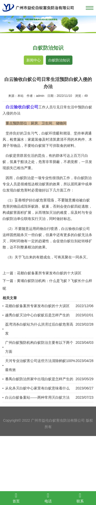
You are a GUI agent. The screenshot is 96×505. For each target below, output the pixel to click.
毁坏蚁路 (31, 216)
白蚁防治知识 (59, 60)
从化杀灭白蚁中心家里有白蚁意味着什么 (37, 398)
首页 (16, 497)
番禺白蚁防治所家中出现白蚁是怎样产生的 (39, 389)
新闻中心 (33, 60)
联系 (80, 497)
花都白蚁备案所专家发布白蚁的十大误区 (49, 283)
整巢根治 (27, 257)
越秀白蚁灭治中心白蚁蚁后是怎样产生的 (37, 325)
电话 (48, 497)
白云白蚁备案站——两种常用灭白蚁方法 (37, 407)
